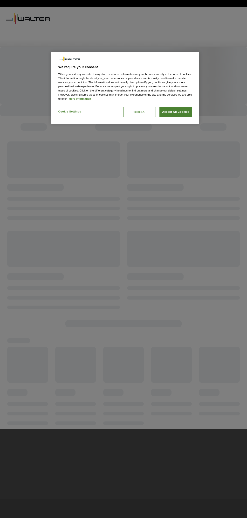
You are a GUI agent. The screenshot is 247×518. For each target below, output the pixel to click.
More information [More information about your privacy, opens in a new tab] (80, 98)
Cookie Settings (69, 111)
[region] (125, 88)
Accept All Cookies (175, 111)
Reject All (139, 111)
